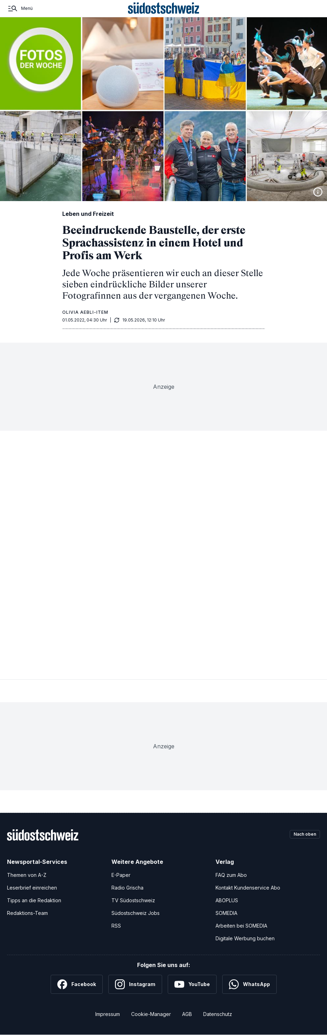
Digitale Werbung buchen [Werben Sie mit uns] (245, 938)
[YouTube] (192, 984)
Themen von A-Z (26, 875)
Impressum (107, 1014)
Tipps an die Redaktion (34, 900)
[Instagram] (135, 984)
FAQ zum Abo (231, 875)
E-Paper (120, 875)
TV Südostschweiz (133, 900)
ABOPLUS (227, 900)
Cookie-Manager (151, 1014)
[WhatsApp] (249, 984)
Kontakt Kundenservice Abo (248, 888)
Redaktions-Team (27, 913)
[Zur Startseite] (163, 8)
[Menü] (20, 8)
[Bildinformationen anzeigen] (318, 192)
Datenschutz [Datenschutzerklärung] (217, 1014)
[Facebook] (77, 984)
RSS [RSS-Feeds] (116, 926)
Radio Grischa (127, 888)
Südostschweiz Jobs (135, 913)
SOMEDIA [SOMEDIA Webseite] (226, 913)
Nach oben (301, 835)
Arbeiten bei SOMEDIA (241, 926)
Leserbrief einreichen (32, 888)
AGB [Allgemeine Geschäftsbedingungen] (187, 1014)
